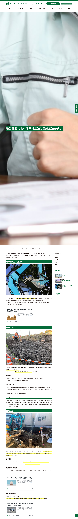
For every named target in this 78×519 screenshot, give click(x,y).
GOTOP (76, 515)
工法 (56, 262)
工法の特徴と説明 (19, 8)
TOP (9, 8)
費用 (56, 264)
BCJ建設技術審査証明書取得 (66, 4)
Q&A (69, 8)
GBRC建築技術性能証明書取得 (66, 3)
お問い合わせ (53, 3)
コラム (52, 8)
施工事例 (30, 8)
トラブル (57, 259)
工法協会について (41, 8)
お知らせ (60, 8)
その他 (56, 257)
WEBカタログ (39, 3)
